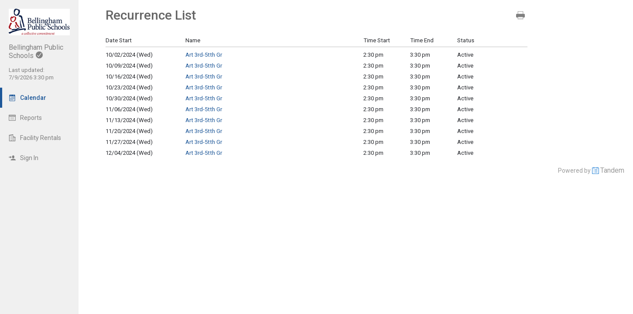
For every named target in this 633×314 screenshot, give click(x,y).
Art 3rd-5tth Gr (203, 54)
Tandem (612, 170)
